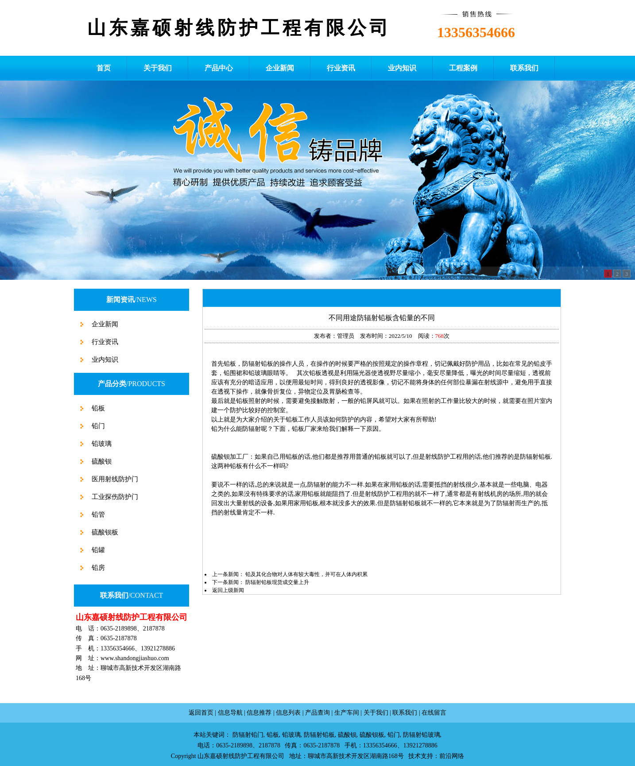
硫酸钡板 (104, 532)
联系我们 (404, 712)
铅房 (97, 567)
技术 (414, 756)
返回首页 (201, 712)
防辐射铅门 (247, 734)
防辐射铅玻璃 (421, 734)
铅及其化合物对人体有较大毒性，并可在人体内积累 (306, 574)
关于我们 (376, 712)
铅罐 (97, 549)
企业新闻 (104, 324)
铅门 (97, 425)
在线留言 (434, 712)
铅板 (97, 408)
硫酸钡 (101, 461)
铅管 (97, 514)
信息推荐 (259, 712)
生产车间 (346, 712)
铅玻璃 (101, 443)
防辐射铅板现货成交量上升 (277, 582)
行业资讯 (104, 341)
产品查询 (317, 712)
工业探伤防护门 (114, 496)
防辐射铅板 (319, 734)
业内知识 (104, 359)
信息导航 (230, 712)
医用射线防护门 (114, 479)
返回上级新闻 (228, 590)
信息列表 (288, 712)
